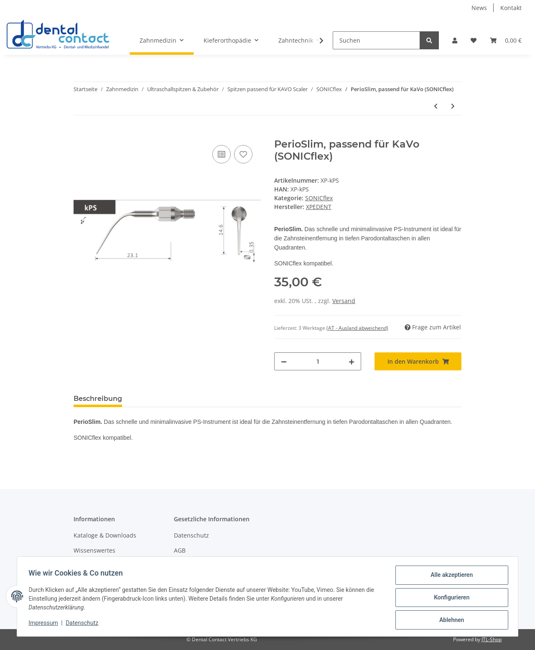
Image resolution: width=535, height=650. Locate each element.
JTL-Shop (492, 639)
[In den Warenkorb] (80, 133)
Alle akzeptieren (449, 577)
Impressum (45, 624)
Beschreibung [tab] (98, 399)
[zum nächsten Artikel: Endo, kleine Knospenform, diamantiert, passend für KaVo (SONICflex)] (452, 106)
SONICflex (319, 198)
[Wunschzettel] (473, 40)
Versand (343, 301)
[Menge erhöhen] (351, 361)
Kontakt (511, 8)
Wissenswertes (94, 550)
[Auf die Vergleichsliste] (221, 154)
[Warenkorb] (505, 40)
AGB (180, 550)
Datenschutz (191, 535)
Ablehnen (449, 620)
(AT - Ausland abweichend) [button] (357, 327)
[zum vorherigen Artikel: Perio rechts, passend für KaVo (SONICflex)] (435, 106)
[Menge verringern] (284, 361)
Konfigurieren (449, 598)
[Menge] (318, 361)
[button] (455, 40)
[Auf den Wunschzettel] (243, 154)
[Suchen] (376, 40)
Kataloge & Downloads (105, 535)
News (479, 8)
